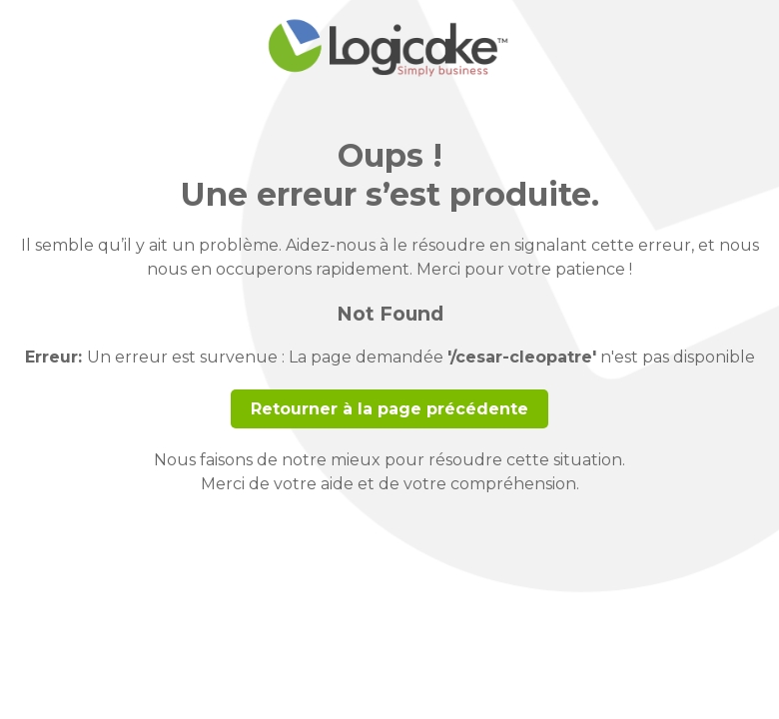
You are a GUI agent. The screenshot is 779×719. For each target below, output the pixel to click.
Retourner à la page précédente (389, 408)
